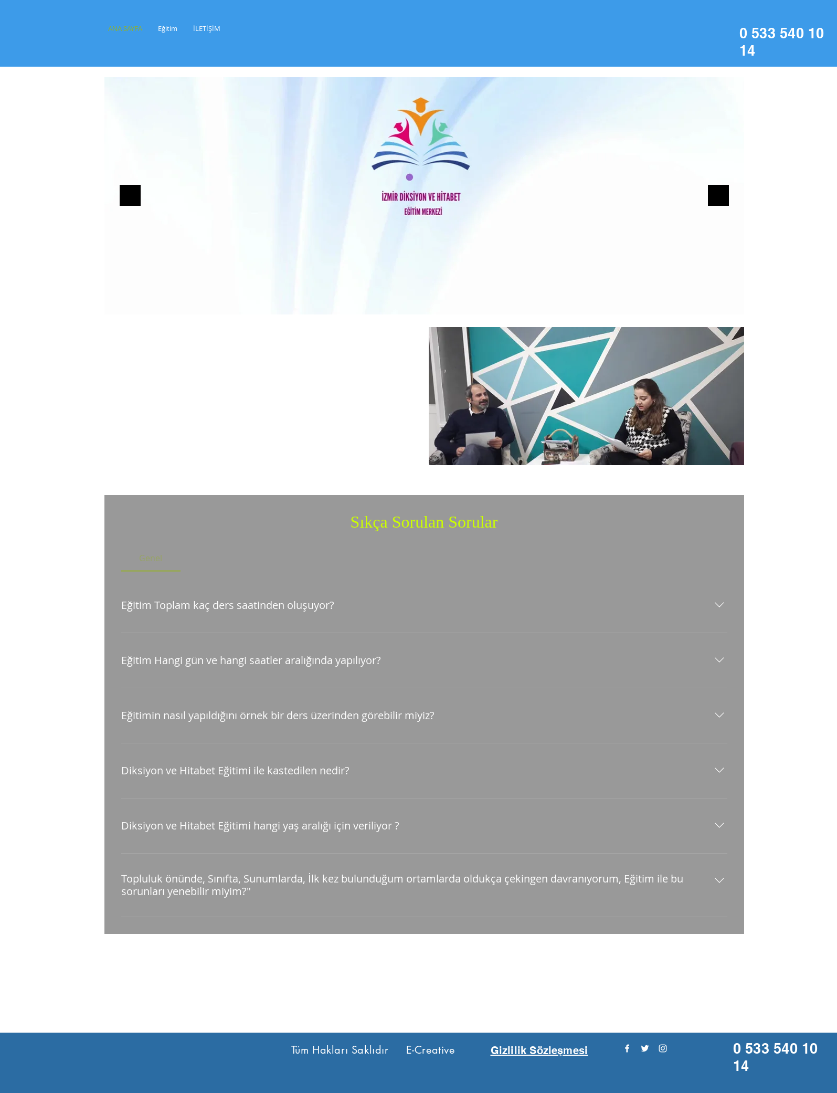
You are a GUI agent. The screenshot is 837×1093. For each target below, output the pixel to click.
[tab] (151, 558)
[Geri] (130, 196)
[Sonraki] (718, 196)
